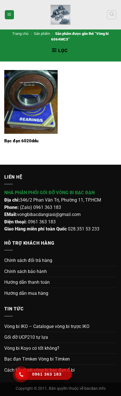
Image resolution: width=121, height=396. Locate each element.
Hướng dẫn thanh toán (27, 282)
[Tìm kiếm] (111, 14)
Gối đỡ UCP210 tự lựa (26, 337)
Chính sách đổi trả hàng (28, 260)
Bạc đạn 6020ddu (21, 140)
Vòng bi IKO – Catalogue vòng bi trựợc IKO (46, 326)
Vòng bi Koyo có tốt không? (31, 348)
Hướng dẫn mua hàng (26, 293)
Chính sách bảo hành (25, 271)
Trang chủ (20, 33)
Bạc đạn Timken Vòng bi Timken (37, 359)
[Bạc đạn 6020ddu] (31, 102)
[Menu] (9, 15)
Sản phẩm (42, 33)
